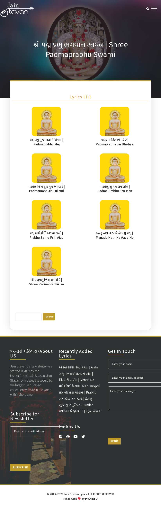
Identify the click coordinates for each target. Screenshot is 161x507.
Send (114, 441)
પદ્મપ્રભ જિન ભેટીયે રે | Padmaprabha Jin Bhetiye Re (115, 144)
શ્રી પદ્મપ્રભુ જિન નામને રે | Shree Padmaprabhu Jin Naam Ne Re (46, 284)
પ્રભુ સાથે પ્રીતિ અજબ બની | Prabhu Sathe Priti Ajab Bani (46, 237)
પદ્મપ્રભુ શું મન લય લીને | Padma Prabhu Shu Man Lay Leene (114, 190)
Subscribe (20, 467)
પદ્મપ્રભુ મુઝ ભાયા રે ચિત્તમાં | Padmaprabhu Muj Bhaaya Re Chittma (46, 144)
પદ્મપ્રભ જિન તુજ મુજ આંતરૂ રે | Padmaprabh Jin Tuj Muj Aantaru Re (46, 190)
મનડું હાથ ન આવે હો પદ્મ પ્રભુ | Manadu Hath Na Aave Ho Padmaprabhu (115, 237)
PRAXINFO (91, 499)
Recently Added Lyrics (76, 353)
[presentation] (40, 447)
